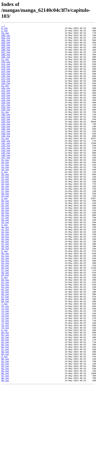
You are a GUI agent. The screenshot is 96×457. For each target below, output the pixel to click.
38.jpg (5, 259)
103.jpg (5, 46)
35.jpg (5, 250)
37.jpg (5, 256)
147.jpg (5, 184)
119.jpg (5, 95)
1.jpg (4, 32)
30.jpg (5, 236)
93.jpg (5, 434)
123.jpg (5, 109)
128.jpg (5, 124)
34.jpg (5, 247)
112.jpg (5, 75)
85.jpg (5, 408)
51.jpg (5, 302)
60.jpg (5, 331)
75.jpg (5, 377)
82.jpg (5, 400)
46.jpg (5, 285)
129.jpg (5, 126)
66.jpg (5, 348)
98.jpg (5, 449)
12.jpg (5, 98)
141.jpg (5, 167)
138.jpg (5, 155)
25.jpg (5, 218)
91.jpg (5, 428)
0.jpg (4, 29)
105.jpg (5, 52)
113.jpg (5, 78)
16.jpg (5, 190)
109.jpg (5, 63)
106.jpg (5, 55)
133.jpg (5, 141)
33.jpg (5, 244)
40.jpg (5, 267)
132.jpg (5, 138)
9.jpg (4, 423)
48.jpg (5, 290)
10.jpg (5, 34)
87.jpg (5, 414)
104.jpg (5, 49)
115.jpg (5, 83)
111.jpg (5, 72)
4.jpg (4, 264)
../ (3, 26)
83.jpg (5, 403)
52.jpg (5, 305)
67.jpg (5, 351)
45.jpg (5, 282)
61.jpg (5, 334)
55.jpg (5, 313)
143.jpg (5, 172)
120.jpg (5, 101)
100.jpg (5, 37)
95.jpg (5, 440)
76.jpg (5, 380)
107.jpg (5, 57)
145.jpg (5, 178)
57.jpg (5, 319)
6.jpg (4, 328)
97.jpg (5, 446)
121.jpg (5, 103)
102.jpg (5, 43)
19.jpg (5, 198)
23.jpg (5, 213)
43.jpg (5, 276)
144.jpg (5, 175)
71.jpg (5, 365)
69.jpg (5, 357)
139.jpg (5, 158)
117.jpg (5, 89)
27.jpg (5, 224)
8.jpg (4, 391)
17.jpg (5, 193)
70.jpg (5, 362)
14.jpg (5, 161)
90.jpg (5, 426)
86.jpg (5, 411)
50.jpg (5, 299)
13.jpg (5, 129)
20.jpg (5, 204)
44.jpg (5, 279)
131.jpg (5, 135)
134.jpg (5, 144)
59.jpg (5, 325)
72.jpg (5, 368)
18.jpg (5, 195)
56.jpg (5, 316)
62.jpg (5, 336)
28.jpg (5, 227)
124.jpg (5, 112)
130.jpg (5, 132)
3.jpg (4, 233)
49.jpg (5, 293)
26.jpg (5, 221)
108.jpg (5, 60)
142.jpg (5, 170)
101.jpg (5, 40)
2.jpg (4, 201)
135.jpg (5, 147)
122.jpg (5, 106)
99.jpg (5, 451)
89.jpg (5, 420)
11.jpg (5, 66)
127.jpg (5, 121)
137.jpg (5, 152)
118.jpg (5, 92)
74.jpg (5, 374)
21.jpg (5, 207)
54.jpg (5, 311)
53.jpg (5, 308)
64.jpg (5, 342)
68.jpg (5, 354)
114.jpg (5, 80)
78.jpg (5, 385)
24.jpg (5, 216)
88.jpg (5, 417)
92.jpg (5, 431)
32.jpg (5, 241)
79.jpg (5, 388)
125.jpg (5, 115)
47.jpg (5, 288)
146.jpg (5, 181)
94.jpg (5, 437)
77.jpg (5, 382)
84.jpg (5, 405)
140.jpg (5, 164)
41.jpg (5, 270)
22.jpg (5, 210)
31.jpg (5, 239)
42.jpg (5, 273)
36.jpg (5, 253)
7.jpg (4, 359)
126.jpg (5, 118)
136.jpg (5, 149)
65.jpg (5, 345)
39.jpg (5, 262)
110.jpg (5, 69)
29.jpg (5, 230)
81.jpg (5, 397)
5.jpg (4, 296)
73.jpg (5, 371)
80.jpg (5, 394)
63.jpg (5, 339)
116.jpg (5, 86)
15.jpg (5, 187)
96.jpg (5, 443)
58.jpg (5, 322)
